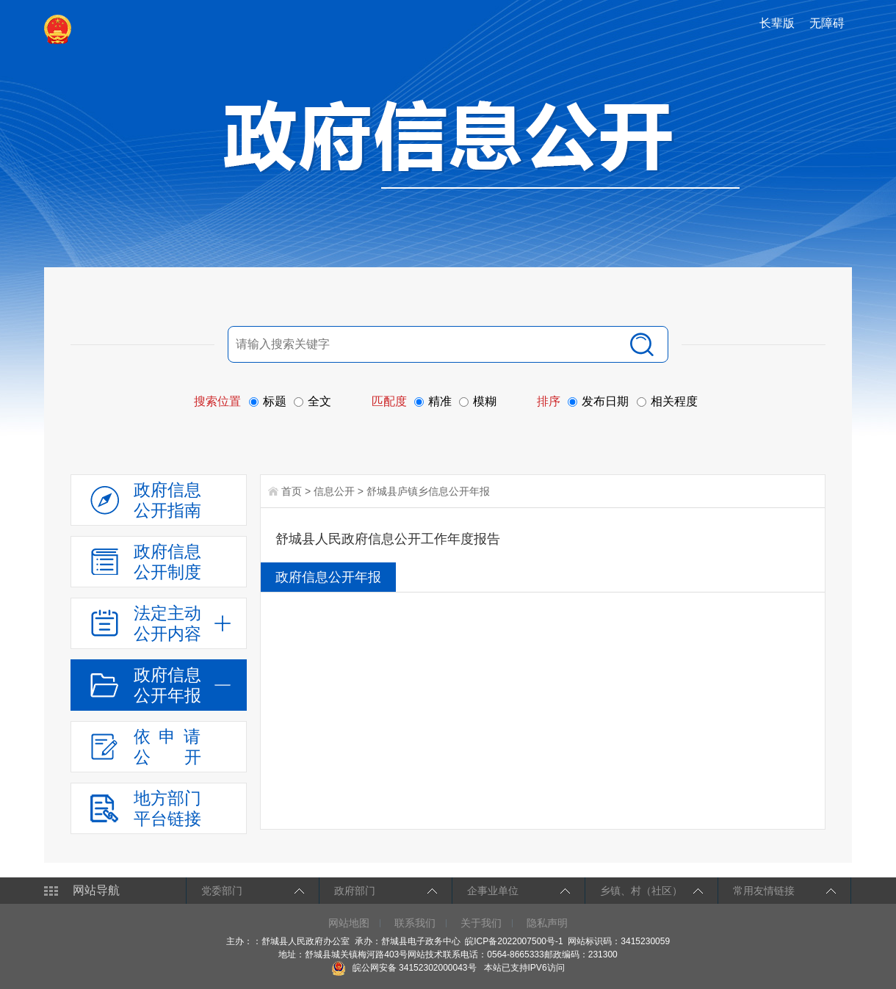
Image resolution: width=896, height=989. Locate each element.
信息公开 (334, 491)
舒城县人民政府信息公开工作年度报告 (387, 539)
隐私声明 (547, 923)
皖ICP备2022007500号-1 (514, 941)
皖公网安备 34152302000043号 (403, 968)
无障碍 (827, 23)
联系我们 (415, 923)
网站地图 (348, 923)
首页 (291, 491)
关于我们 (481, 923)
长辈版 (777, 23)
